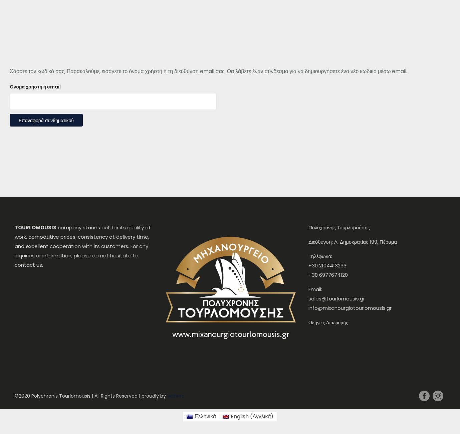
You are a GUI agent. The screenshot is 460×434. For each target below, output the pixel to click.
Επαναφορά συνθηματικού (46, 120)
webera (176, 396)
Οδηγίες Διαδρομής (328, 322)
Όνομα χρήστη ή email (35, 86)
